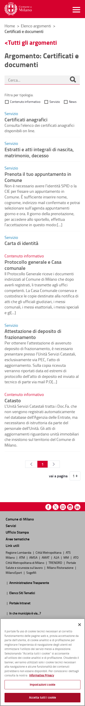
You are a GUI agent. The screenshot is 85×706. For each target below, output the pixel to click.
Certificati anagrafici (26, 119)
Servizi (11, 525)
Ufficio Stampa (17, 532)
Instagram (70, 507)
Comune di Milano (20, 519)
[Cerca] (72, 80)
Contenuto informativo (25, 101)
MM (66, 557)
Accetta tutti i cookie (42, 697)
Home (10, 25)
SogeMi (31, 572)
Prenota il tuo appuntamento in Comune (38, 177)
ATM (22, 557)
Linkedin (77, 507)
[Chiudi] (80, 625)
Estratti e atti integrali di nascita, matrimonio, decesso (39, 152)
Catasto (13, 400)
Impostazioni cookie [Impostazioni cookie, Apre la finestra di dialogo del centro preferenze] (42, 684)
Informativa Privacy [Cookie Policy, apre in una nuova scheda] (41, 675)
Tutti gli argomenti (32, 42)
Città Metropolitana (49, 552)
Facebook (48, 507)
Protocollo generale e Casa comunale (33, 264)
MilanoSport (14, 572)
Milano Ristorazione (60, 567)
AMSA (33, 557)
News (73, 101)
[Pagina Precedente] (31, 464)
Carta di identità (21, 243)
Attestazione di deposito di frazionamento (33, 334)
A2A (57, 557)
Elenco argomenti (36, 25)
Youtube (63, 507)
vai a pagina (58, 475)
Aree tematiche (17, 538)
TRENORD (56, 562)
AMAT (46, 557)
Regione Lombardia (19, 552)
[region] (42, 662)
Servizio (54, 101)
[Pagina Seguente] (54, 464)
